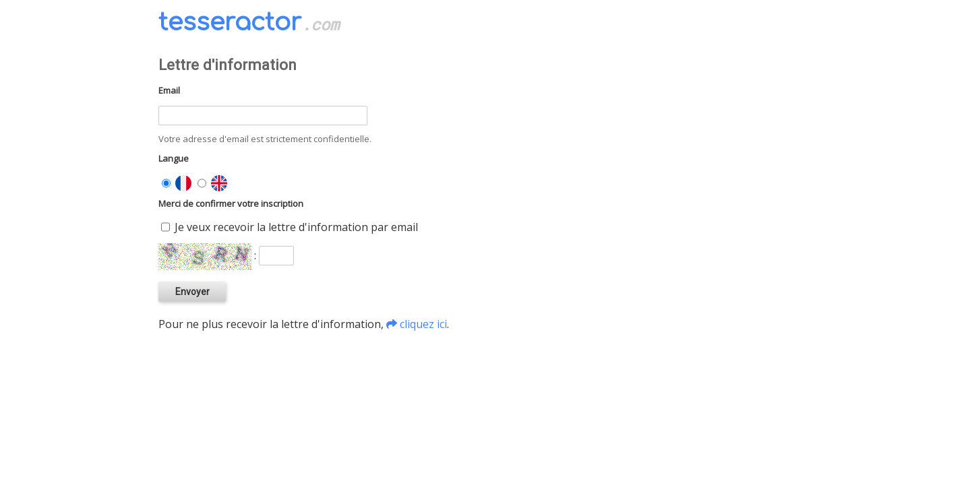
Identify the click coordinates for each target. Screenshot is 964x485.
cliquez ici (423, 324)
